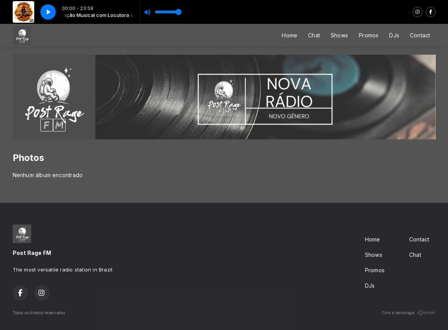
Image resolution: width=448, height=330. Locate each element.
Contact (420, 35)
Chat (314, 35)
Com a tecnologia (408, 312)
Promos (368, 35)
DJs (394, 35)
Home (289, 35)
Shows (339, 35)
